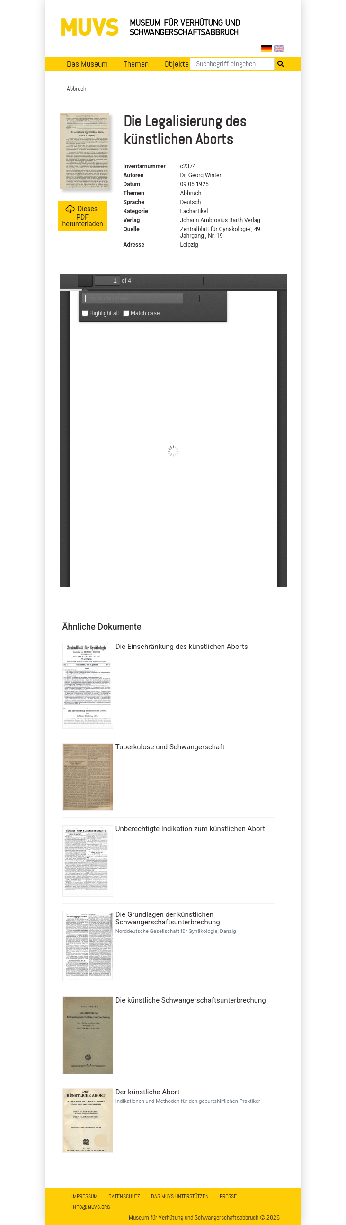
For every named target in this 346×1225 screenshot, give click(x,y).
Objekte (176, 64)
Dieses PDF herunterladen (82, 216)
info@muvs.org (90, 1207)
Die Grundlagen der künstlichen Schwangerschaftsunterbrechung (167, 918)
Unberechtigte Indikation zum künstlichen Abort (190, 829)
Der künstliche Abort (147, 1092)
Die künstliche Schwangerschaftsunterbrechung (190, 1000)
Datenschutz (124, 1196)
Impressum (84, 1196)
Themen (136, 64)
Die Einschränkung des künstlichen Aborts (181, 646)
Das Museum (87, 64)
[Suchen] (232, 64)
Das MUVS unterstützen (180, 1196)
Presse (228, 1196)
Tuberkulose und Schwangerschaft (170, 747)
